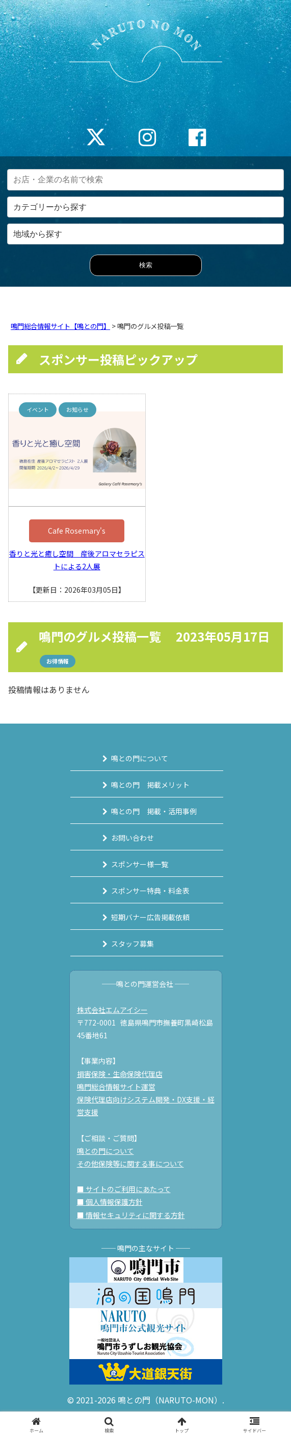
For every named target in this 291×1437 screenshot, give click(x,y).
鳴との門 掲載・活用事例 (154, 811)
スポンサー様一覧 (139, 864)
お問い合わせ (132, 838)
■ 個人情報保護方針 (110, 1202)
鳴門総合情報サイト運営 (116, 1087)
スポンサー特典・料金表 (150, 891)
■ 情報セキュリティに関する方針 (131, 1215)
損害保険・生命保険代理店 (120, 1074)
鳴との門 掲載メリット (150, 785)
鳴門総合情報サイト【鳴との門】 (60, 326)
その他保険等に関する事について (130, 1163)
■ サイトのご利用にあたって (124, 1189)
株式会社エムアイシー (112, 1010)
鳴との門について (139, 758)
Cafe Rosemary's (76, 531)
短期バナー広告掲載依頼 (150, 917)
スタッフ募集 (132, 943)
